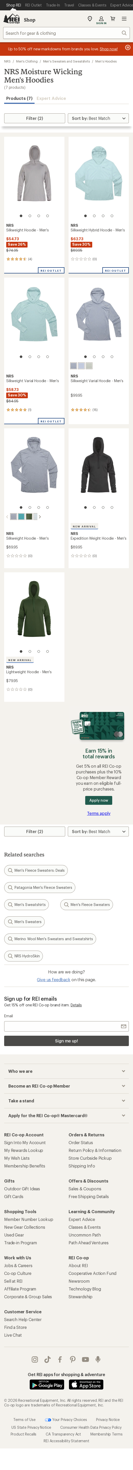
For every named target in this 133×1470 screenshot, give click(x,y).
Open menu (124, 19)
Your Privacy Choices (66, 1419)
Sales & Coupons (85, 1188)
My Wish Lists (17, 1157)
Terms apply (98, 812)
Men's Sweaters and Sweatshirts (66, 61)
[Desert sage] (89, 365)
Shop (29, 20)
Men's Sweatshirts (26, 904)
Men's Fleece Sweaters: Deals (36, 870)
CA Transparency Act (63, 1433)
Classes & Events (85, 1226)
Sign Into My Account (25, 1141)
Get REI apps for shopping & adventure (66, 1373)
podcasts (98, 1359)
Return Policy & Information (95, 1149)
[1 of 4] (21, 216)
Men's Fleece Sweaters (86, 904)
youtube (85, 1359)
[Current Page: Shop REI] (13, 5)
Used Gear (14, 1234)
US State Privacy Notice (31, 1427)
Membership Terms (106, 1433)
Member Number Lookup (28, 1218)
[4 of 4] (47, 216)
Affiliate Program (20, 1288)
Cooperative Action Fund (92, 1272)
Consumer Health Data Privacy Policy (90, 1427)
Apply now (98, 800)
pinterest (73, 1359)
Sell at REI (13, 1280)
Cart (113, 19)
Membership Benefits (24, 1165)
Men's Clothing (27, 61)
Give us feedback (53, 979)
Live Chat (13, 1334)
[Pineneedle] (24, 516)
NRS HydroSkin (23, 955)
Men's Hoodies (106, 61)
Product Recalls (24, 1433)
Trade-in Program (20, 1242)
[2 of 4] (29, 216)
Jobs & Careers (18, 1264)
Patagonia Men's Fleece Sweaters (39, 887)
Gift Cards (13, 1195)
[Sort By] (98, 118)
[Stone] (73, 365)
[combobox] (66, 33)
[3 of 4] (38, 216)
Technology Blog (85, 1288)
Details (76, 1004)
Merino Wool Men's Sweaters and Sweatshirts (50, 938)
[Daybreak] (81, 365)
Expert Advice (51, 98)
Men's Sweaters (24, 921)
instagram (35, 1359)
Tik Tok (47, 1359)
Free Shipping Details (89, 1195)
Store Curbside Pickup (90, 1157)
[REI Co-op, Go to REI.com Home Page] (11, 18)
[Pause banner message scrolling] (127, 47)
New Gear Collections (24, 1226)
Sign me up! (66, 1040)
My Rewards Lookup (23, 1149)
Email (8, 1015)
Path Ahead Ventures (89, 1242)
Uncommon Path (85, 1234)
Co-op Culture (17, 1272)
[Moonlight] (32, 516)
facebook (60, 1359)
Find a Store (15, 1326)
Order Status (81, 1141)
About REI (78, 1264)
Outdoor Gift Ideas (22, 1188)
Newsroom (79, 1280)
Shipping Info (82, 1165)
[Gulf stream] (17, 516)
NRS (7, 61)
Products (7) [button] (19, 98)
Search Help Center (23, 1318)
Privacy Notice (108, 1419)
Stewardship (80, 1296)
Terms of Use (24, 1419)
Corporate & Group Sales (28, 1296)
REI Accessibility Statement (66, 1440)
